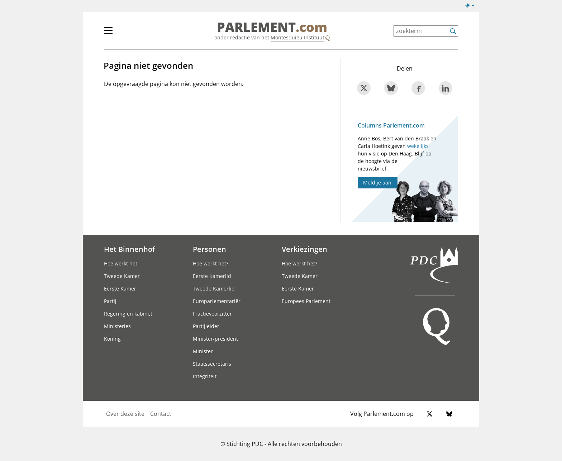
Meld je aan (377, 182)
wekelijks (418, 146)
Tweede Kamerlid (214, 288)
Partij (110, 301)
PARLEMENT (272, 27)
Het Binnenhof (129, 249)
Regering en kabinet (128, 313)
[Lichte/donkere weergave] (472, 6)
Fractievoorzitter (212, 313)
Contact (160, 414)
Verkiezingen (304, 249)
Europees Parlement (306, 301)
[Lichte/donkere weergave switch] (472, 5)
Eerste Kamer (120, 288)
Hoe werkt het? (210, 263)
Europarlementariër (216, 301)
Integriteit (204, 376)
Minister (203, 351)
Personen (209, 249)
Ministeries (117, 326)
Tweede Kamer (122, 276)
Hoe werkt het (120, 263)
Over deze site (125, 414)
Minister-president (215, 338)
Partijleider (206, 326)
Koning (112, 338)
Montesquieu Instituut (297, 37)
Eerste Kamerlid (212, 276)
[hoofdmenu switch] (108, 33)
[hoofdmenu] (131, 33)
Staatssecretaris (212, 363)
